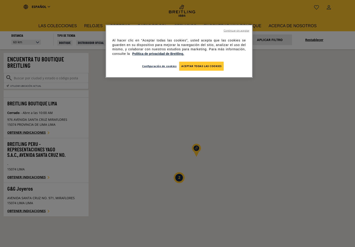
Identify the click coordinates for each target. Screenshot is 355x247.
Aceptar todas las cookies (201, 66)
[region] (179, 51)
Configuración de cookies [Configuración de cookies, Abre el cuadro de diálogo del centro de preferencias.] (159, 66)
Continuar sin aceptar (236, 30)
